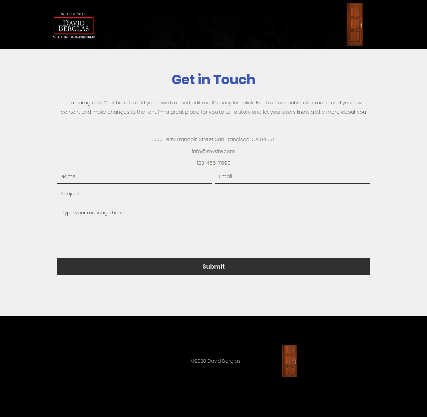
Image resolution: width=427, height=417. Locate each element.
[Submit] (213, 266)
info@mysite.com (213, 151)
